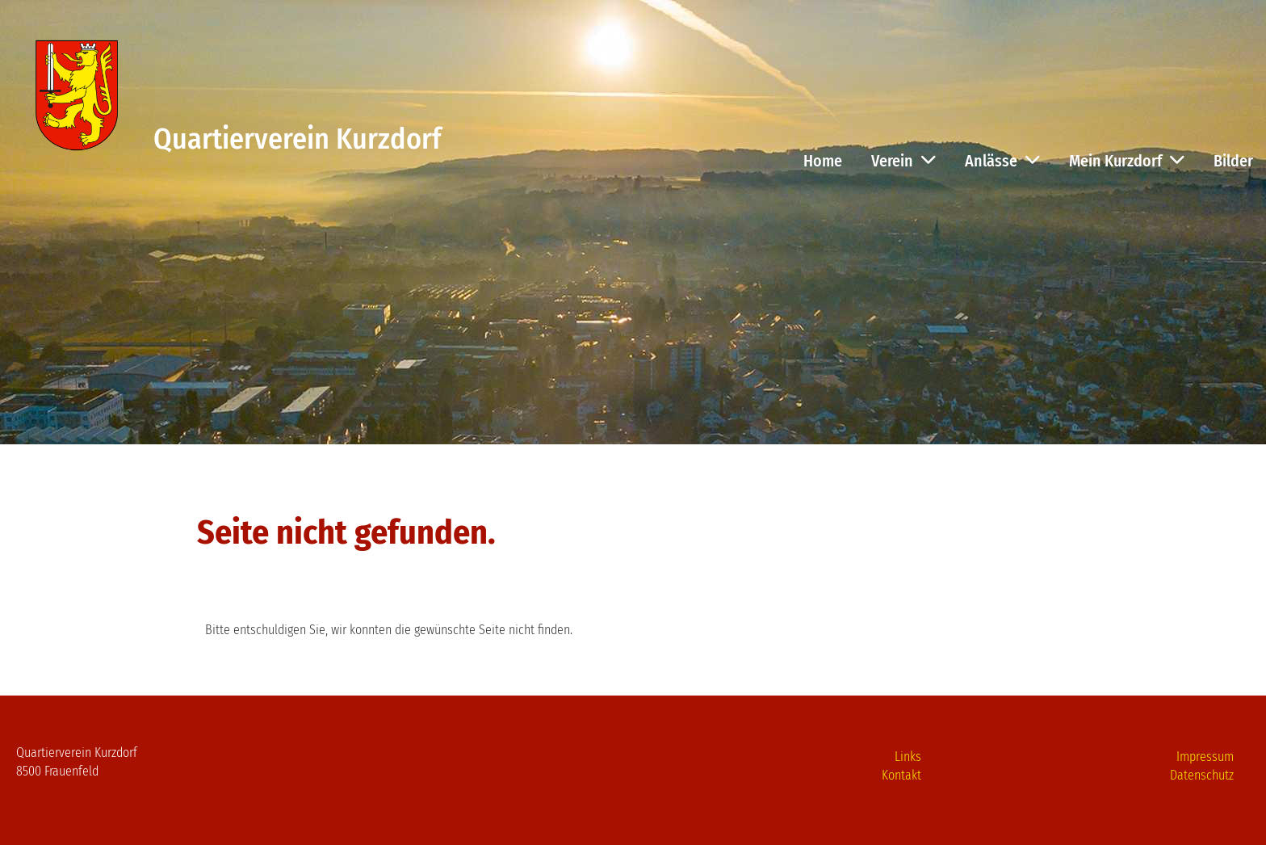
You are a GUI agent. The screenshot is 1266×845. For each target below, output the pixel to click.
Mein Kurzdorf (1126, 160)
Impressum (1205, 756)
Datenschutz (1202, 775)
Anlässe (1002, 160)
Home (822, 160)
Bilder (1233, 160)
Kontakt (901, 775)
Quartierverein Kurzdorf (297, 139)
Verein (903, 160)
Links (908, 756)
